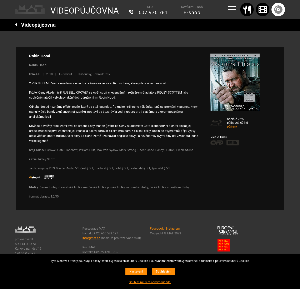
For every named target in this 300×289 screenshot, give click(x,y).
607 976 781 (153, 12)
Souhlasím (163, 271)
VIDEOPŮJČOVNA (84, 11)
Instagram (173, 228)
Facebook (157, 228)
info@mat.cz (91, 238)
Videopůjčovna (35, 25)
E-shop (192, 12)
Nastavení (136, 271)
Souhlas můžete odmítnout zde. (150, 282)
